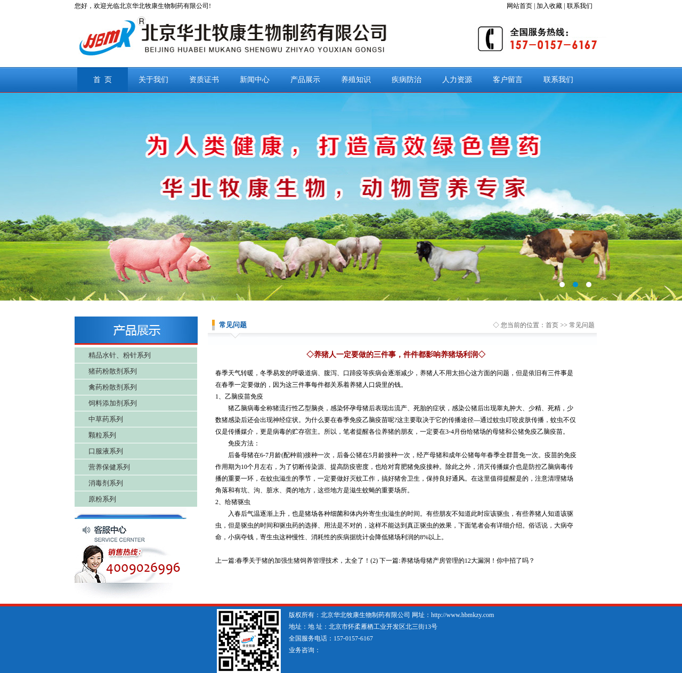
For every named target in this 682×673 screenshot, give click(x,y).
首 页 (102, 80)
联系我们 (558, 80)
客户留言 (508, 80)
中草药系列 (105, 419)
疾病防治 (406, 80)
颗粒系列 (102, 435)
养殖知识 (356, 80)
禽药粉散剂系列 (112, 387)
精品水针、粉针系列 (119, 355)
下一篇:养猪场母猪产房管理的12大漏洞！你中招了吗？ (456, 560)
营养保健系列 (109, 467)
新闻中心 (255, 80)
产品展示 (305, 80)
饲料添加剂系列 (112, 403)
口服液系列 (105, 451)
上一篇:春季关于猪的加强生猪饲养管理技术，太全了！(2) (296, 560)
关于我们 (153, 80)
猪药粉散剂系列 (112, 371)
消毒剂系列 (105, 483)
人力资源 (457, 80)
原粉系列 (102, 499)
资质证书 (204, 80)
